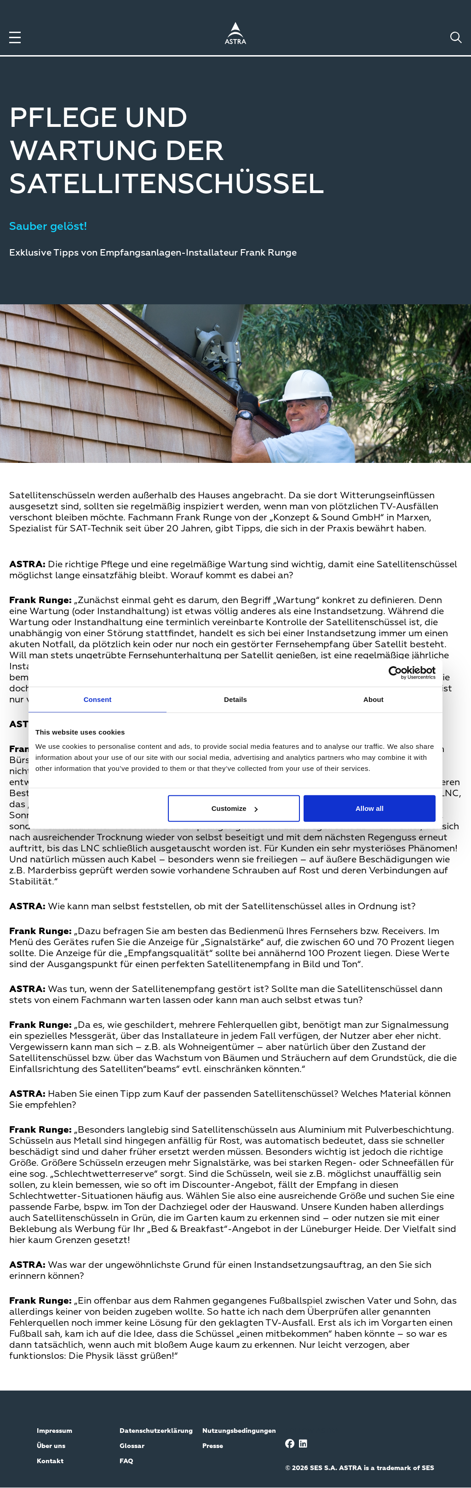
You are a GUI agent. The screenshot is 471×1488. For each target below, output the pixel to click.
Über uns (51, 1446)
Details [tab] (235, 699)
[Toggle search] (456, 37)
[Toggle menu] (15, 37)
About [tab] (373, 699)
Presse (212, 1446)
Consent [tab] (98, 699)
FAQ (126, 1461)
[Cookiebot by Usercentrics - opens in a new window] (395, 672)
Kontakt (50, 1461)
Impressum (54, 1431)
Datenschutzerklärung (156, 1431)
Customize (235, 808)
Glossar (132, 1446)
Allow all (370, 808)
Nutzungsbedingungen (239, 1431)
